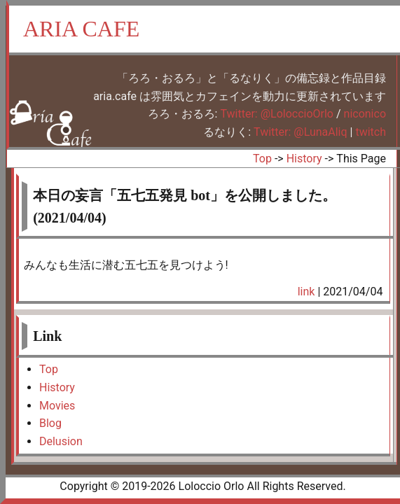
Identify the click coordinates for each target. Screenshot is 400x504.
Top (262, 158)
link (306, 291)
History (304, 158)
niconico (365, 113)
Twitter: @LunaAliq (300, 132)
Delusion (61, 441)
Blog (50, 423)
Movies (57, 405)
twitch (370, 132)
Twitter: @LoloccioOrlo (276, 113)
